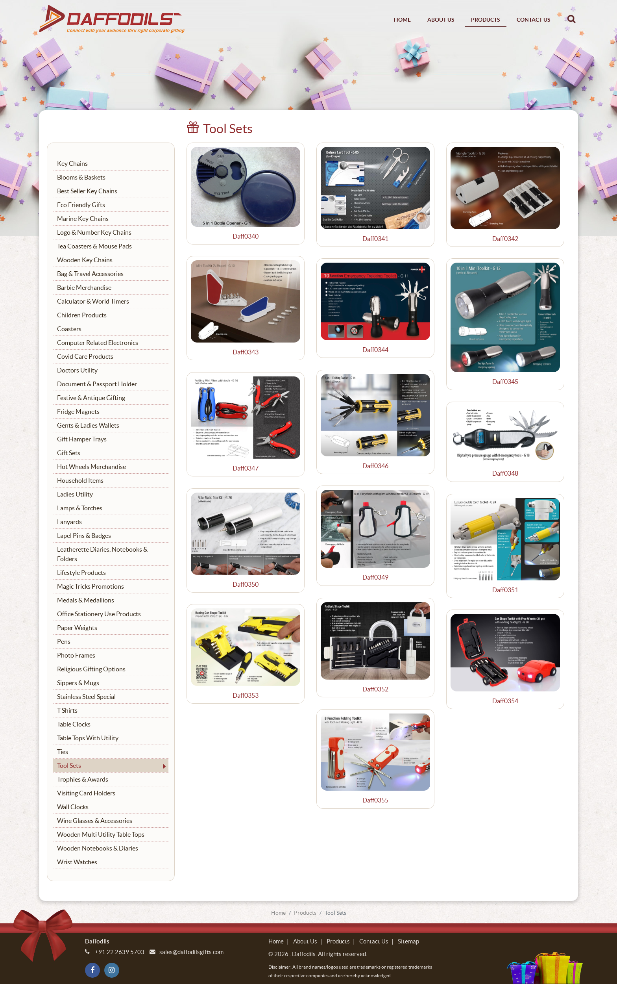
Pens (63, 641)
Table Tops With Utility (87, 737)
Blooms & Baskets (81, 177)
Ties (62, 751)
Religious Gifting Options (91, 669)
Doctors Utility (77, 370)
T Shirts (67, 710)
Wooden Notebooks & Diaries (97, 848)
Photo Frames (76, 655)
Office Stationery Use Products (99, 613)
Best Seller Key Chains (87, 191)
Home (402, 20)
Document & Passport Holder (97, 383)
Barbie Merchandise (84, 287)
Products (485, 20)
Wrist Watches (77, 861)
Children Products (82, 315)
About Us (440, 20)
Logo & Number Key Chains (94, 232)
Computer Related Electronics (97, 342)
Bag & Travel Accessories (90, 273)
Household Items (80, 480)
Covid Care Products (85, 356)
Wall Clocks (73, 806)
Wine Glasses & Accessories (94, 820)
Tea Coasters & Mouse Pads (94, 246)
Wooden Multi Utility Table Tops (100, 834)
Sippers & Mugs (78, 682)
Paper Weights (77, 627)
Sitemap (408, 941)
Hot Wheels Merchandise (91, 466)
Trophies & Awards (82, 779)
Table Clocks (74, 724)
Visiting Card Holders (86, 793)
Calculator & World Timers (93, 301)
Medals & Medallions (85, 600)
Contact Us (533, 20)
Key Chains (72, 163)
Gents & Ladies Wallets (88, 425)
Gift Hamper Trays (82, 439)
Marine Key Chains (83, 218)
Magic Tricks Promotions (90, 586)
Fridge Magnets (78, 411)
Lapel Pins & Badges (84, 535)
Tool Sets (69, 765)
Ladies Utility (75, 494)
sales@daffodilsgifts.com (191, 952)
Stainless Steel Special (86, 696)
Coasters (69, 328)
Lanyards (69, 521)
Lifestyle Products (81, 572)
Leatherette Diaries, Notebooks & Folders (102, 554)
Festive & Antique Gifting (91, 397)
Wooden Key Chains (85, 259)
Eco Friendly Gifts (81, 204)
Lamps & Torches (79, 507)
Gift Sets (68, 452)
